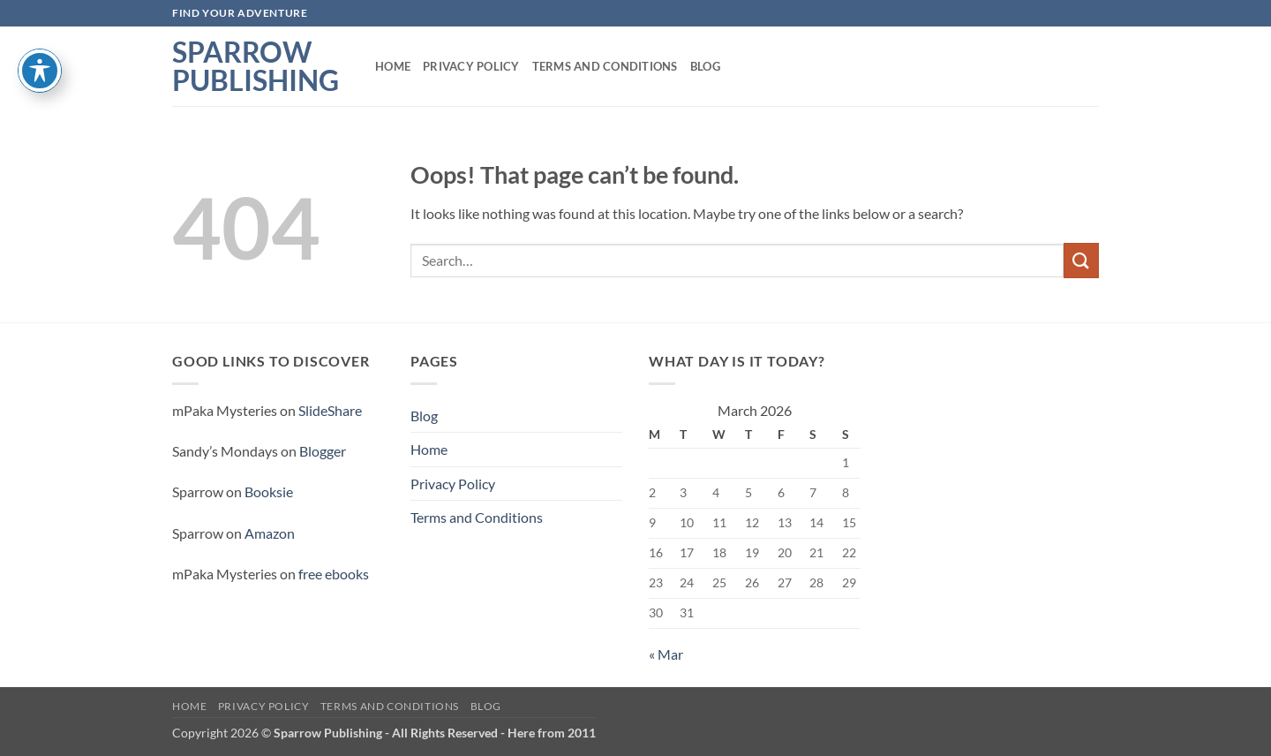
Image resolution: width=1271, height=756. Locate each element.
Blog (705, 66)
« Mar (666, 654)
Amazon (269, 533)
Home (392, 66)
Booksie (268, 491)
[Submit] (1081, 260)
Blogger (322, 450)
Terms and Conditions (605, 66)
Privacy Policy (471, 66)
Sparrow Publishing (255, 66)
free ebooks (333, 573)
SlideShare (330, 410)
